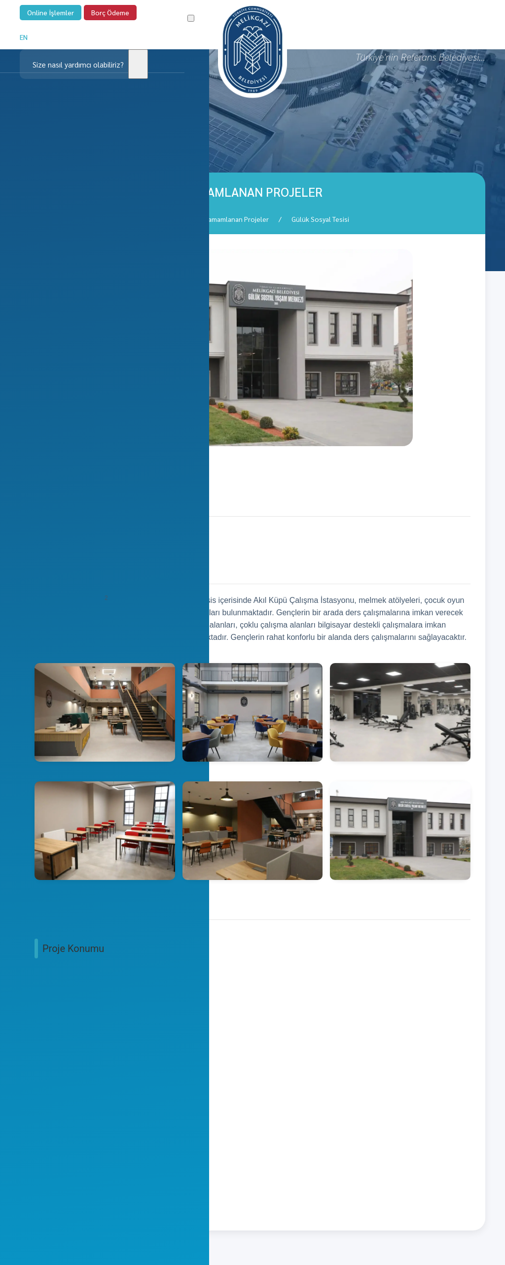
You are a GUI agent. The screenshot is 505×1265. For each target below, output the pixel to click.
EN (24, 37)
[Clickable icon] (84, 64)
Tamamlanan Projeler (237, 218)
